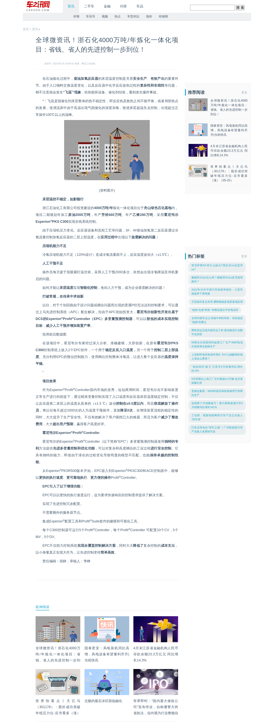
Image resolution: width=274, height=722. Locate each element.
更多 (244, 92)
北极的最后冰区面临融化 (103, 701)
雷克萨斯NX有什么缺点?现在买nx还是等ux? (217, 267)
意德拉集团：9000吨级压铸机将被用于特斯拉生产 (217, 393)
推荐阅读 (196, 92)
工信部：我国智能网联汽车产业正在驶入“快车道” (217, 417)
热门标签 (196, 256)
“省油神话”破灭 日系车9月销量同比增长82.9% (217, 368)
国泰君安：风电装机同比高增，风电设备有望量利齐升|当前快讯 (106, 654)
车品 (139, 6)
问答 (123, 6)
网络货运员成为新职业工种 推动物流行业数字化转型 (217, 332)
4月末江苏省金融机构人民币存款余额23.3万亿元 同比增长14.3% (155, 654)
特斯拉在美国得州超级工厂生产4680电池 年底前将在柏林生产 (217, 344)
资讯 (71, 6)
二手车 (89, 6)
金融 (107, 6)
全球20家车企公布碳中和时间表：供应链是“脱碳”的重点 (217, 320)
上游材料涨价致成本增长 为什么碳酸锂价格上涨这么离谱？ (217, 356)
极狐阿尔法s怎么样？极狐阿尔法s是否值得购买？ (217, 279)
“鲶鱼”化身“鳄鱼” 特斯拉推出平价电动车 (214, 309)
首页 (26, 29)
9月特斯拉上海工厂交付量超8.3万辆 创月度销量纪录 (217, 380)
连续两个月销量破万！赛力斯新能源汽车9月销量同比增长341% (217, 405)
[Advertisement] (107, 595)
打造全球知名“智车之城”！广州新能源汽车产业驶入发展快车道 (217, 429)
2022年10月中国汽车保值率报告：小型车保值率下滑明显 (217, 291)
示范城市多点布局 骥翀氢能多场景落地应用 (217, 301)
